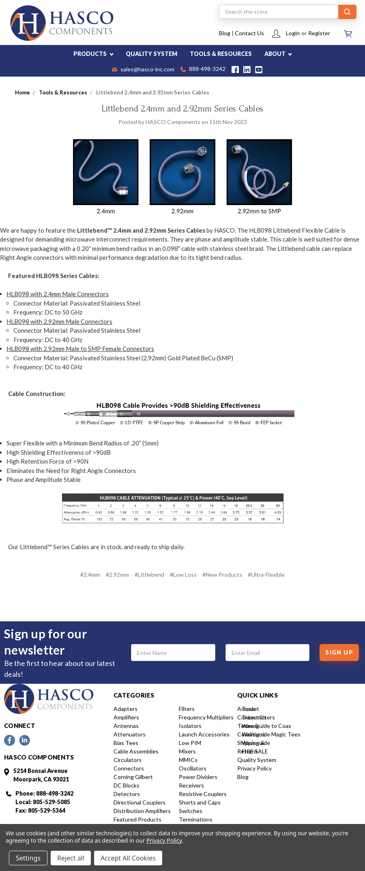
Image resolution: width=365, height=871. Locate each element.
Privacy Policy (254, 768)
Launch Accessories (204, 734)
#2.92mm (117, 574)
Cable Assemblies (136, 751)
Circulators (128, 759)
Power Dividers (198, 776)
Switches (190, 810)
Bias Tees (126, 742)
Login (293, 33)
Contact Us (249, 33)
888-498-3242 (202, 69)
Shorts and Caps (200, 802)
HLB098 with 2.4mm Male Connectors (57, 293)
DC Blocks (127, 785)
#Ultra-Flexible (266, 574)
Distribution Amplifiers (142, 810)
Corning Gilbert (133, 776)
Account (248, 708)
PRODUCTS (93, 53)
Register (319, 33)
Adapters (125, 708)
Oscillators (192, 768)
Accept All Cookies (128, 858)
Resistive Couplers (203, 793)
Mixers (187, 751)
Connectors (129, 768)
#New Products (222, 574)
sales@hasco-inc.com (143, 70)
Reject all (70, 858)
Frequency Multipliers (206, 717)
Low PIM (190, 742)
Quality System (256, 759)
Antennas (126, 725)
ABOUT (278, 53)
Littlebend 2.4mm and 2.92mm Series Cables (182, 108)
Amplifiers (126, 717)
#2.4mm (90, 574)
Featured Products (137, 819)
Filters (187, 708)
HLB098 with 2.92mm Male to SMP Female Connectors (80, 348)
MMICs (188, 759)
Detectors (127, 793)
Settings (28, 858)
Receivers (191, 785)
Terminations (196, 819)
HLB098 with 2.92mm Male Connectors (59, 321)
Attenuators (130, 734)
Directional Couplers (139, 802)
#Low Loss (183, 574)
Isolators (190, 725)
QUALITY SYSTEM (151, 53)
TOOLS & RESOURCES (221, 53)
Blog (224, 33)
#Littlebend (149, 574)
